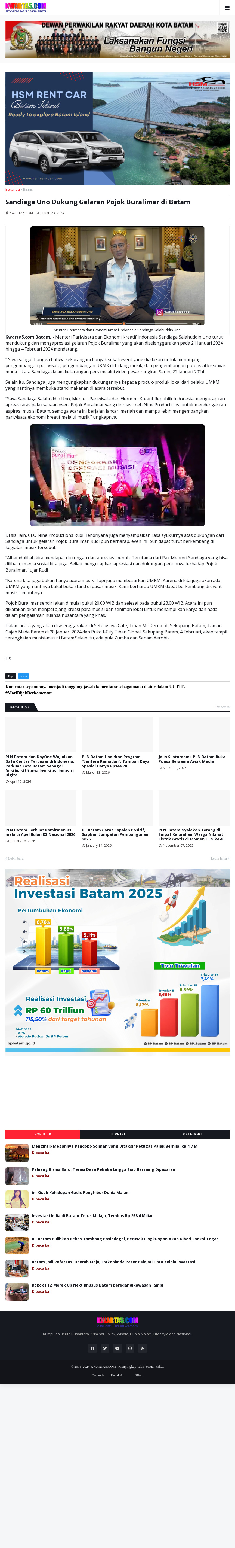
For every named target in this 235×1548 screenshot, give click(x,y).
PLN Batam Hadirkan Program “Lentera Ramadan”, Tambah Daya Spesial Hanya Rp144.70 (116, 761)
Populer (42, 1134)
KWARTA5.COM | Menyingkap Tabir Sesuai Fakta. (127, 1366)
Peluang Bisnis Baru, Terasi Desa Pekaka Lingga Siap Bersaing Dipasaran (103, 1169)
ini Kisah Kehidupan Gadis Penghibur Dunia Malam (81, 1192)
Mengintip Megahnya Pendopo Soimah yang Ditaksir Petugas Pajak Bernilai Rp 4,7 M (114, 1146)
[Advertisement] (46, 1093)
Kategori (192, 1134)
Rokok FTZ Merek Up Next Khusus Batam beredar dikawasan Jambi (97, 1285)
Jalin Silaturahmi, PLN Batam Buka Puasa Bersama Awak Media (192, 759)
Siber (139, 1375)
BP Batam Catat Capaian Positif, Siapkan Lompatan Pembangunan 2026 (115, 835)
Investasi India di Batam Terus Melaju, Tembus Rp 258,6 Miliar (92, 1216)
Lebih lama (219, 858)
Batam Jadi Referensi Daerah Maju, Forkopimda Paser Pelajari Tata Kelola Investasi (113, 1262)
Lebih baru (16, 858)
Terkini (117, 1134)
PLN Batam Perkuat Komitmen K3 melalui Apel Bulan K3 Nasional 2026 (40, 832)
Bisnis (28, 189)
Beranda (12, 189)
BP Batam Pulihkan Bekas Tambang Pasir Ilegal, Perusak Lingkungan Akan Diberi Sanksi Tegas (125, 1239)
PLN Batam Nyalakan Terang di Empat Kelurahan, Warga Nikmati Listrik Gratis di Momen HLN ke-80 (192, 835)
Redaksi (116, 1375)
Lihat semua (222, 707)
